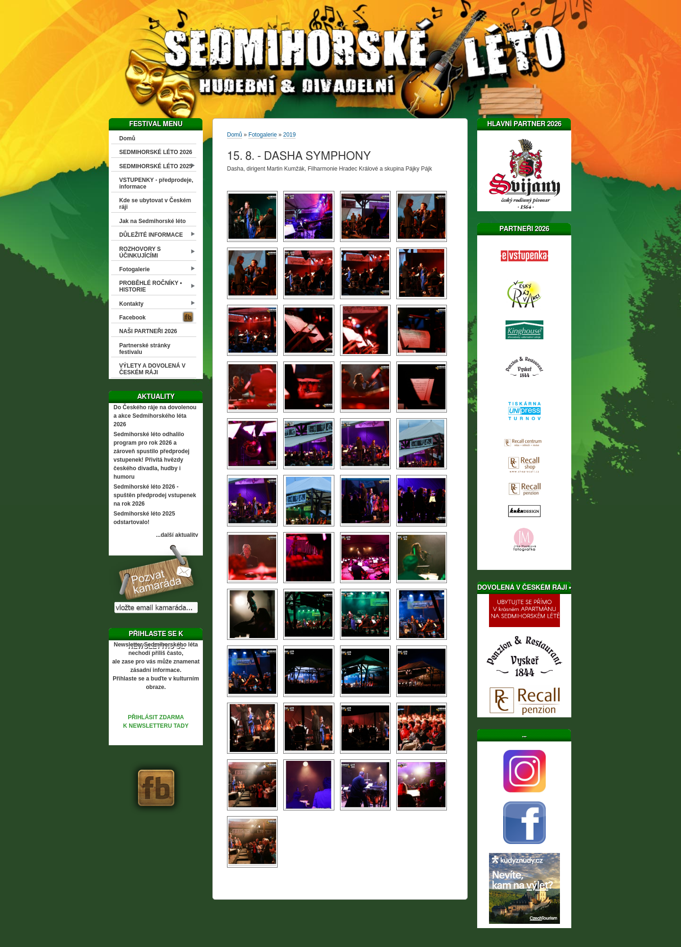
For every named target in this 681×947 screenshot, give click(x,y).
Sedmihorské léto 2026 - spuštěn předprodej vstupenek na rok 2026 (155, 495)
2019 (289, 134)
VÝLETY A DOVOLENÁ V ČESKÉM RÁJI (152, 369)
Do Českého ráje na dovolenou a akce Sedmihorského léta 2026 (155, 416)
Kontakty (131, 304)
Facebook (132, 317)
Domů (127, 138)
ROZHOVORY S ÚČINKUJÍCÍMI (140, 252)
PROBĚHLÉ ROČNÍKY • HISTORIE (150, 286)
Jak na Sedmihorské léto (152, 221)
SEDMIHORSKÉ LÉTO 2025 (155, 166)
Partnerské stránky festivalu (144, 348)
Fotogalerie (134, 269)
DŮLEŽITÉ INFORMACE (151, 235)
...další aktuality (177, 535)
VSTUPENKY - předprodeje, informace (156, 183)
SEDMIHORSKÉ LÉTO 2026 (155, 152)
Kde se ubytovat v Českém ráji (155, 203)
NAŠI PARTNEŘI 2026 (148, 331)
